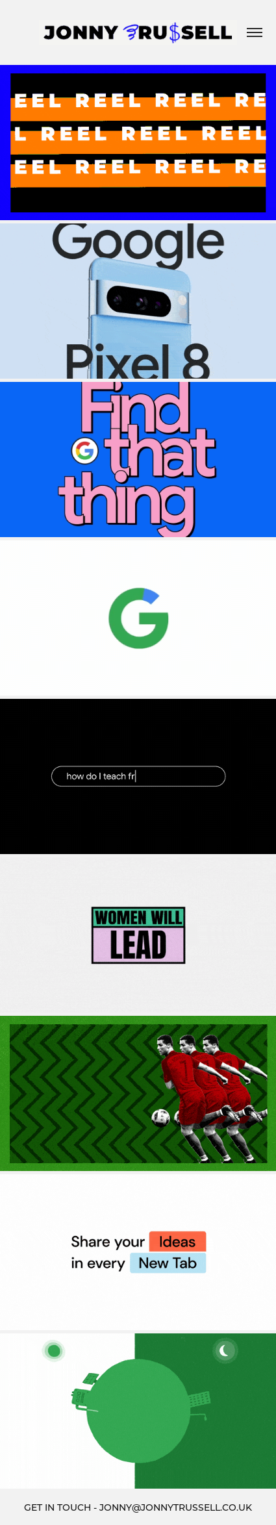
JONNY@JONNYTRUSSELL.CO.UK (175, 1507)
